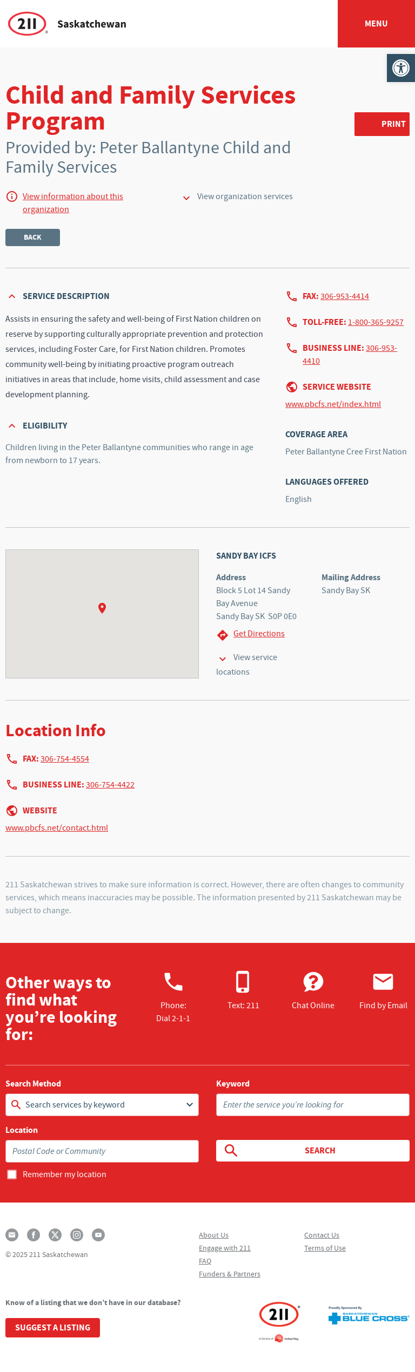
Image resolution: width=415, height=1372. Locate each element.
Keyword (233, 1083)
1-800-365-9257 (376, 322)
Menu (376, 23)
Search (279, 1150)
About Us (214, 1235)
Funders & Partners (229, 1274)
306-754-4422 (110, 784)
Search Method (33, 1083)
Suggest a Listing (52, 1327)
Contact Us (321, 1235)
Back (33, 237)
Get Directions (250, 635)
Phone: (173, 997)
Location (21, 1130)
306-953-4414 (344, 296)
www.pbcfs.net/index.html (333, 404)
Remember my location (64, 1174)
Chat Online (313, 990)
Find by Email (383, 990)
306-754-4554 (65, 758)
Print (393, 124)
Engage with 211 (225, 1248)
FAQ (205, 1261)
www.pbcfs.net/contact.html (56, 828)
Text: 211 (243, 990)
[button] (401, 68)
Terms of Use (325, 1248)
